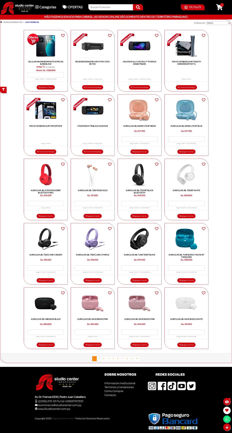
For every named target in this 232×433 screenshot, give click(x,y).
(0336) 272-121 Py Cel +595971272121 (59, 401)
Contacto (110, 395)
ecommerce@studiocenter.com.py (58, 405)
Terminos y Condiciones (119, 387)
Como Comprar (114, 391)
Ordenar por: (200, 23)
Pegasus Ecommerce (63, 418)
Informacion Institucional (119, 383)
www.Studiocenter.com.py (52, 408)
